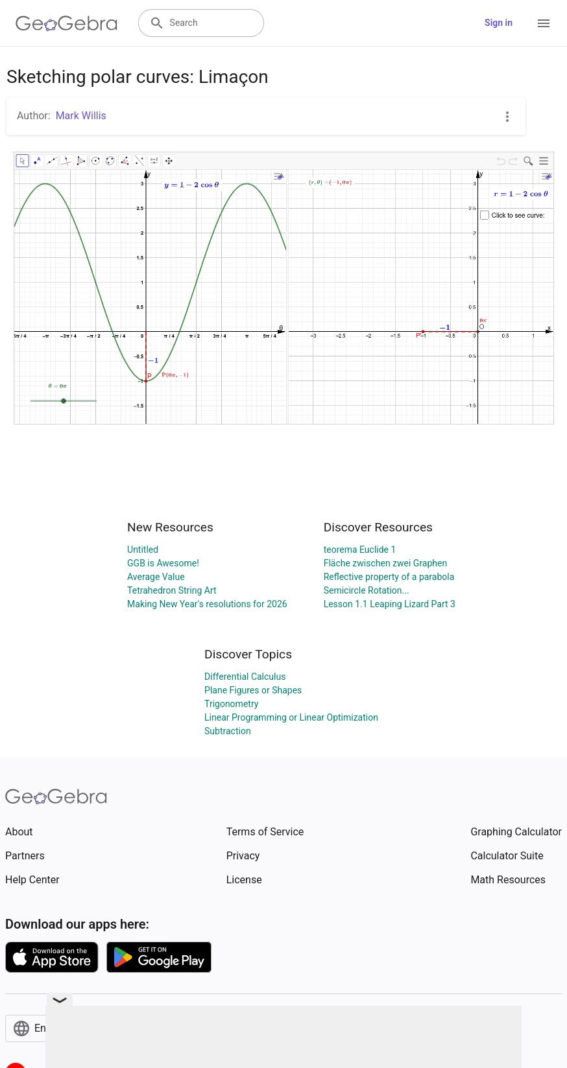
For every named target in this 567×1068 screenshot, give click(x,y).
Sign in (499, 22)
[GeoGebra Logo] (66, 23)
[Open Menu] (543, 23)
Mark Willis (81, 116)
